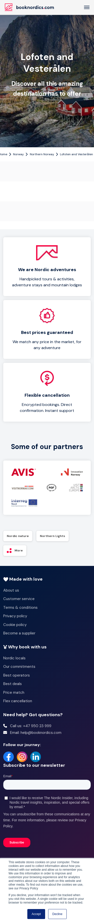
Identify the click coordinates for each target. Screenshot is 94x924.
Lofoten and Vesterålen (76, 154)
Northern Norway (42, 154)
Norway (18, 154)
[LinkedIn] (35, 757)
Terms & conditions (20, 607)
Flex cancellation (17, 700)
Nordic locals (14, 658)
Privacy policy (15, 616)
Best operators (16, 675)
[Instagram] (22, 757)
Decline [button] (57, 914)
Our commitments (19, 666)
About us (11, 590)
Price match (13, 692)
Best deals (12, 683)
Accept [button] (36, 914)
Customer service (19, 598)
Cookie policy (15, 624)
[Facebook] (8, 757)
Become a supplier (19, 633)
